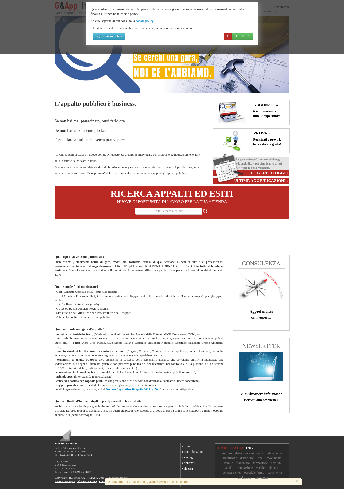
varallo (228, 463)
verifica (261, 467)
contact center (232, 472)
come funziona (192, 452)
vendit (228, 467)
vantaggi (188, 457)
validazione (244, 477)
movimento (274, 458)
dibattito (274, 467)
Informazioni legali (65, 481)
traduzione (230, 458)
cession (276, 463)
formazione (260, 463)
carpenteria (274, 472)
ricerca (187, 468)
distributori (247, 458)
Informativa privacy (87, 481)
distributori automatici (250, 453)
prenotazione (244, 467)
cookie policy (144, 21)
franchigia (243, 463)
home (186, 446)
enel (260, 458)
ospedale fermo (254, 472)
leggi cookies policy (109, 36)
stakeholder (275, 453)
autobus (227, 453)
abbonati (188, 463)
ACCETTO (242, 36)
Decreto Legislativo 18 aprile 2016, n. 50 (132, 389)
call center (261, 477)
